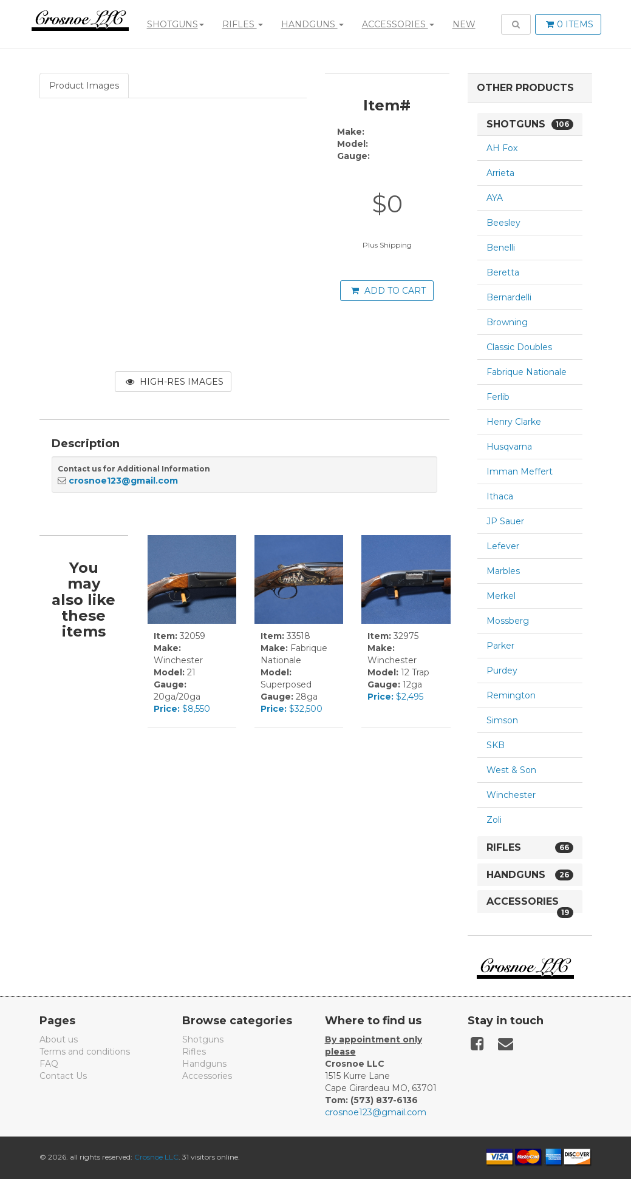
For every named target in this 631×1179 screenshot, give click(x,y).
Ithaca (499, 496)
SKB (495, 745)
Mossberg (507, 620)
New (462, 24)
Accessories (397, 24)
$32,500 (291, 708)
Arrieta (500, 172)
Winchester (511, 794)
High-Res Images (174, 381)
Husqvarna (509, 446)
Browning (507, 322)
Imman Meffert (519, 471)
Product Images (84, 85)
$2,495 (395, 696)
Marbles (503, 571)
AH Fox (501, 148)
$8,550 (182, 708)
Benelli (500, 247)
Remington (511, 695)
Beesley (503, 222)
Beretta (502, 272)
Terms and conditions (84, 1051)
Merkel (501, 595)
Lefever (502, 546)
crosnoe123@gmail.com (123, 480)
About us (58, 1039)
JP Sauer (505, 521)
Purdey (501, 670)
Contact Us (63, 1075)
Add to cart (388, 290)
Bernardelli (508, 297)
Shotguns (174, 24)
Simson (502, 720)
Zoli (494, 819)
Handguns (311, 24)
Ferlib (498, 396)
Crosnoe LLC (156, 1156)
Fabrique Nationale (526, 372)
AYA (494, 197)
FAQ (48, 1063)
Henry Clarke (513, 421)
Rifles (241, 24)
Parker (500, 645)
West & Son (511, 770)
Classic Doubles (519, 347)
